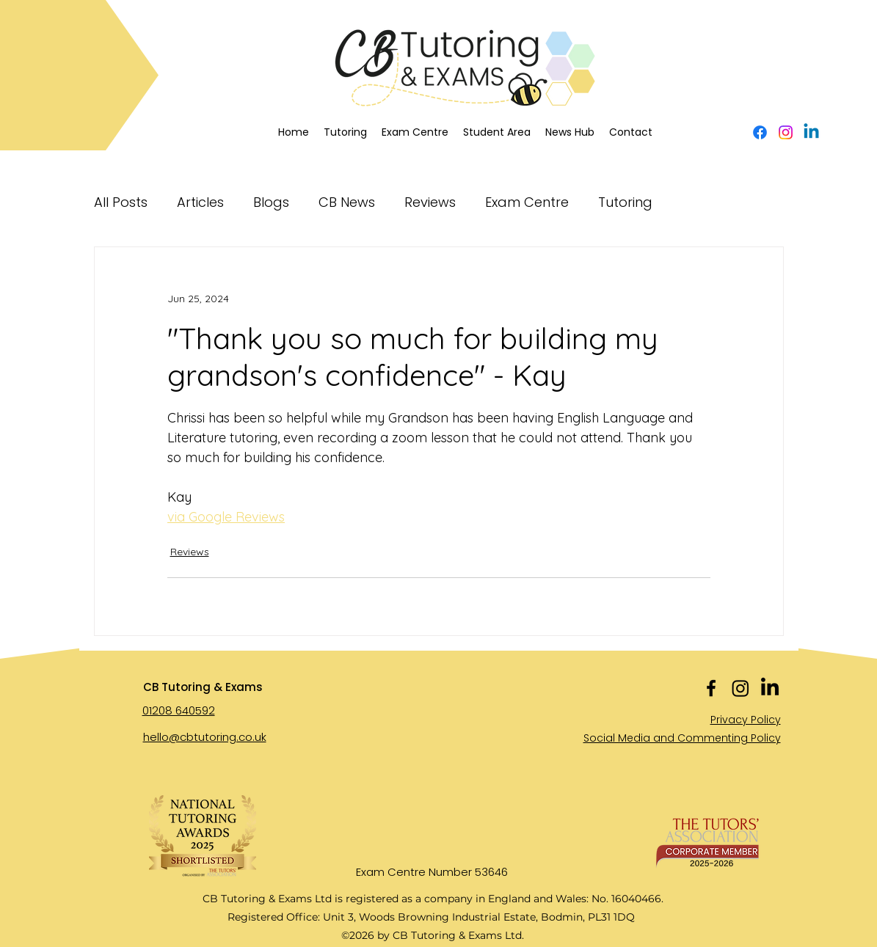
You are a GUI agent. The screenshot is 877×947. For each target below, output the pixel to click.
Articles (200, 202)
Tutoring (625, 202)
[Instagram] (785, 132)
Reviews (430, 202)
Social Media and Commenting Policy (682, 738)
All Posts (121, 202)
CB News (347, 202)
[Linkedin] (811, 132)
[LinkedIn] (770, 688)
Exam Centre (527, 202)
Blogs (271, 202)
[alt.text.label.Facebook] (760, 132)
